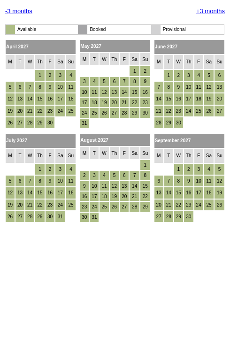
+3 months (210, 11)
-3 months (18, 11)
